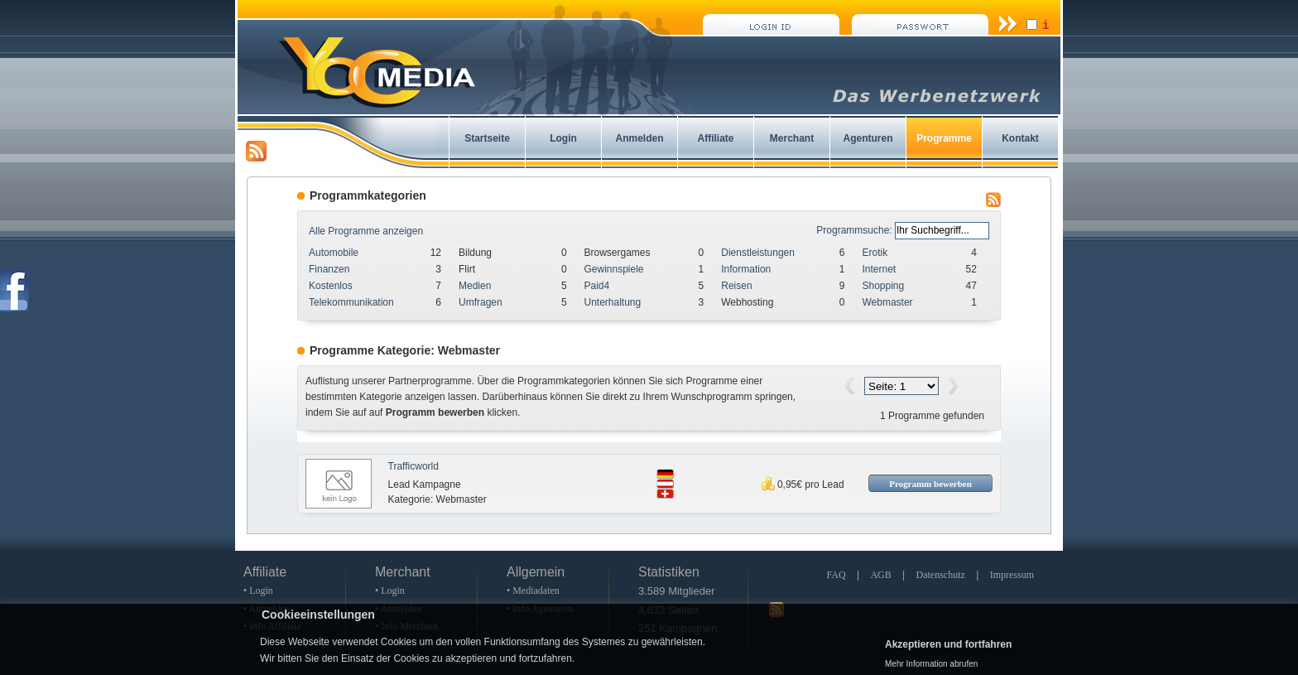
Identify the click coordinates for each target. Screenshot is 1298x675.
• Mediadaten (533, 590)
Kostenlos (331, 286)
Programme (944, 138)
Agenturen (868, 138)
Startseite (487, 138)
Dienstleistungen (758, 252)
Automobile (333, 252)
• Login (258, 590)
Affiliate (715, 138)
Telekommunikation (351, 302)
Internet (879, 269)
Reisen (736, 286)
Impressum (1012, 575)
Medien (475, 286)
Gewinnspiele (614, 269)
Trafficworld (413, 466)
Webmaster (887, 302)
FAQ (835, 575)
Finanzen (329, 269)
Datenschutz (940, 575)
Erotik (874, 252)
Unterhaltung (613, 302)
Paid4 (597, 286)
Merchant (792, 138)
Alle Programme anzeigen (366, 231)
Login (563, 138)
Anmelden (639, 138)
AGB (880, 575)
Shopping (883, 286)
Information (746, 269)
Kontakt (1020, 138)
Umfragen (480, 302)
